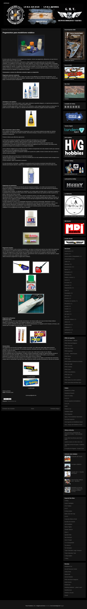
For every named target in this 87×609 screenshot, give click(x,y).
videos (66, 322)
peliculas (67, 295)
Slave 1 (66, 532)
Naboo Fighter (68, 527)
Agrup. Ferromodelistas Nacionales (73, 416)
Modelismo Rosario (69, 393)
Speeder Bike (68, 534)
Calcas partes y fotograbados (72, 256)
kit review (67, 282)
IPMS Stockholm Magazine (71, 579)
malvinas (67, 285)
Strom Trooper (68, 540)
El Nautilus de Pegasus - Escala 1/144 (74, 448)
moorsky (48, 605)
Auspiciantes (68, 251)
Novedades (67, 293)
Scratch (66, 308)
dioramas (67, 264)
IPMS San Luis (68, 374)
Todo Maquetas (68, 414)
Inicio (32, 408)
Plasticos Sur (68, 408)
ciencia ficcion (68, 259)
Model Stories (68, 582)
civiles (66, 261)
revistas (66, 306)
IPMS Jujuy (67, 358)
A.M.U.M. (67, 403)
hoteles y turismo (69, 277)
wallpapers (67, 327)
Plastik (66, 595)
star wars (67, 314)
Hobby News (68, 571)
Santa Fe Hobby (69, 395)
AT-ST (66, 508)
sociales (67, 311)
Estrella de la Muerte (70, 521)
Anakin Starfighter (69, 503)
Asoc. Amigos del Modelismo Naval (73, 424)
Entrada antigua (55, 408)
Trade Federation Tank (70, 553)
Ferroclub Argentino (69, 419)
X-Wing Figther (68, 555)
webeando (67, 332)
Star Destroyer (68, 537)
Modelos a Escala (69, 592)
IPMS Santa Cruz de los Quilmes (73, 380)
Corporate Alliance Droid (71, 519)
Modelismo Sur (68, 566)
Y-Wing (66, 558)
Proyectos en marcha (70, 301)
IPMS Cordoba (68, 366)
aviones (66, 253)
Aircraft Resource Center (71, 569)
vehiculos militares (69, 319)
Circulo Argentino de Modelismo (73, 401)
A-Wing (66, 500)
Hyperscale (67, 574)
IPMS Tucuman (68, 345)
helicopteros (68, 272)
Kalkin (66, 406)
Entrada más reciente (9, 408)
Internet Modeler (69, 577)
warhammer (68, 330)
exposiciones (68, 267)
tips (15, 401)
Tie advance (68, 545)
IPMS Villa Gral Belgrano (71, 343)
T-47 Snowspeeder (69, 542)
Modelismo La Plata (70, 390)
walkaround (67, 324)
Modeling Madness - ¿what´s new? (73, 587)
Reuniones (67, 303)
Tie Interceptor (68, 548)
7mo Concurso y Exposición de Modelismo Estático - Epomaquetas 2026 (73, 434)
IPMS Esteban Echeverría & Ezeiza (73, 361)
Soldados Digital (69, 411)
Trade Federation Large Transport (73, 550)
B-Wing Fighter (68, 511)
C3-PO (66, 516)
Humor (66, 280)
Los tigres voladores (76, 464)
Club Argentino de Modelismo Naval (74, 422)
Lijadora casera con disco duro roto (73, 442)
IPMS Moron (68, 356)
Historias (67, 274)
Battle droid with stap (70, 513)
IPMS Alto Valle (68, 364)
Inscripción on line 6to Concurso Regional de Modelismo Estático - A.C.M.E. (76, 489)
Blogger (62, 605)
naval (66, 290)
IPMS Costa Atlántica (70, 372)
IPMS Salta (67, 377)
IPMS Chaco (68, 369)
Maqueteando (10, 401)
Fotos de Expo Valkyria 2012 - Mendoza (77, 480)
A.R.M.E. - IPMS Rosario (71, 353)
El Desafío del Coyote (76, 456)
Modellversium (68, 590)
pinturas (67, 298)
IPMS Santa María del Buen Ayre (73, 382)
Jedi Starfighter (68, 524)
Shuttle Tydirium (69, 529)
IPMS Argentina (68, 351)
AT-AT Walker (68, 506)
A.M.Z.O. (67, 398)
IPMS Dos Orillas (69, 348)
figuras (66, 269)
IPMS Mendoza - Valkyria (71, 340)
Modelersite (67, 584)
